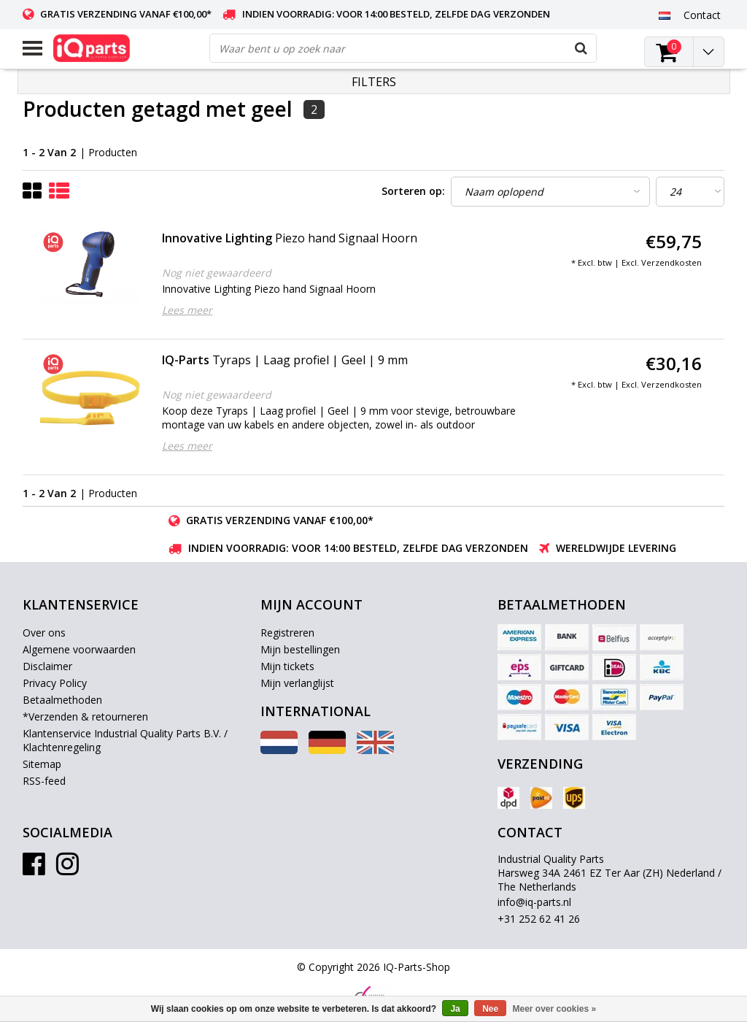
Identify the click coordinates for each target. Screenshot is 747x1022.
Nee (490, 1009)
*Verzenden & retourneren (85, 716)
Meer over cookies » (555, 1009)
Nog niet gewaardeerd (216, 273)
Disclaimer (47, 666)
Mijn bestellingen (300, 649)
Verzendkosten (671, 262)
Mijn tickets (287, 666)
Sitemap (42, 764)
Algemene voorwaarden (79, 649)
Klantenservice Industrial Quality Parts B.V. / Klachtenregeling (125, 740)
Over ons (44, 632)
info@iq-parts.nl (534, 902)
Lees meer (187, 310)
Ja (455, 1009)
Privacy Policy (55, 683)
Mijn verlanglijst (297, 683)
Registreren (287, 632)
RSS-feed (44, 781)
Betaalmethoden (62, 700)
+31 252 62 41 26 (539, 919)
